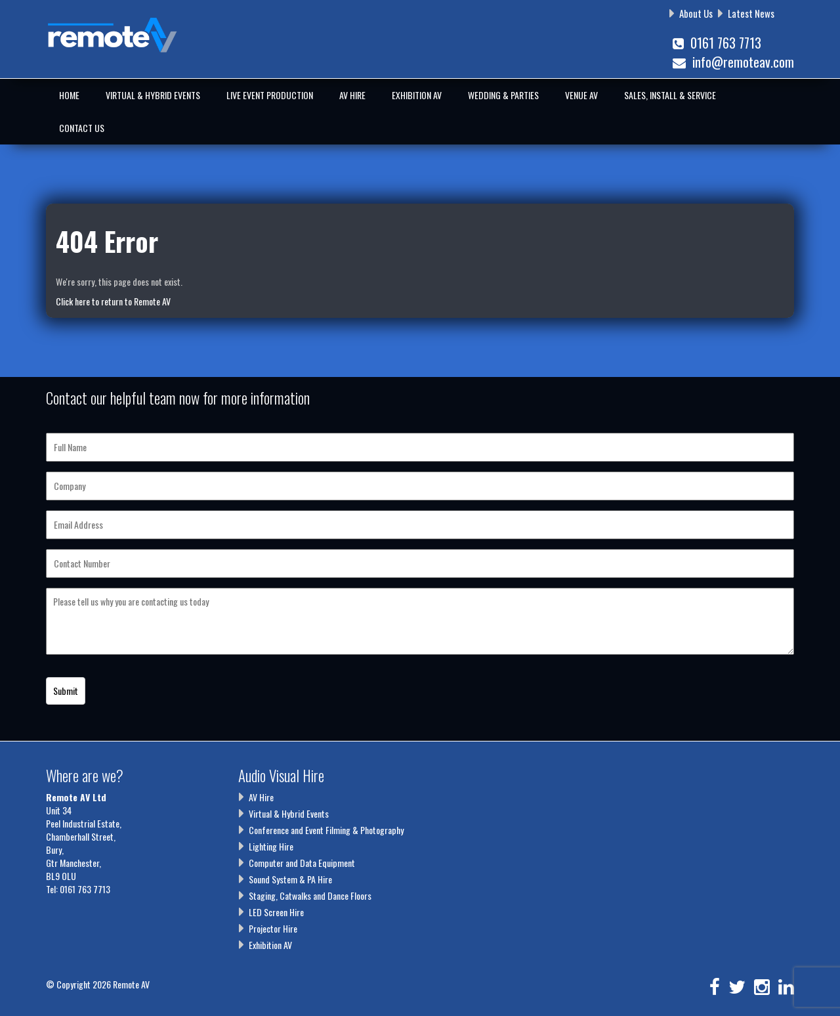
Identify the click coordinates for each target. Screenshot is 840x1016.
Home (69, 95)
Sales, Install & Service (670, 95)
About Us (696, 13)
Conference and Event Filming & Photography (326, 830)
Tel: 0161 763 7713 (78, 889)
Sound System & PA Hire (290, 879)
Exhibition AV (417, 95)
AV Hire (352, 95)
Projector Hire (273, 928)
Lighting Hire (271, 846)
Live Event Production (269, 95)
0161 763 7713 (717, 43)
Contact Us (81, 128)
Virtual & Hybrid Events (153, 95)
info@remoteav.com (733, 62)
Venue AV (581, 95)
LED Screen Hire (276, 912)
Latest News (751, 13)
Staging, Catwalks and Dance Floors (310, 895)
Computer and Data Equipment (302, 863)
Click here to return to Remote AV (113, 301)
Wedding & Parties (503, 95)
